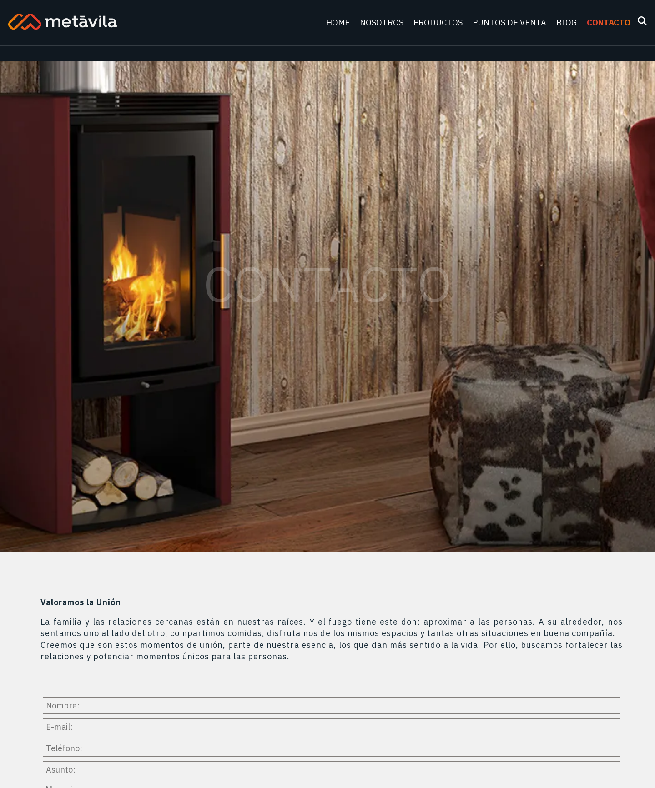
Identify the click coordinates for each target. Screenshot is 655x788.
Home (339, 22)
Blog (567, 22)
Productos (438, 22)
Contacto (608, 22)
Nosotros (382, 22)
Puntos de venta (510, 22)
